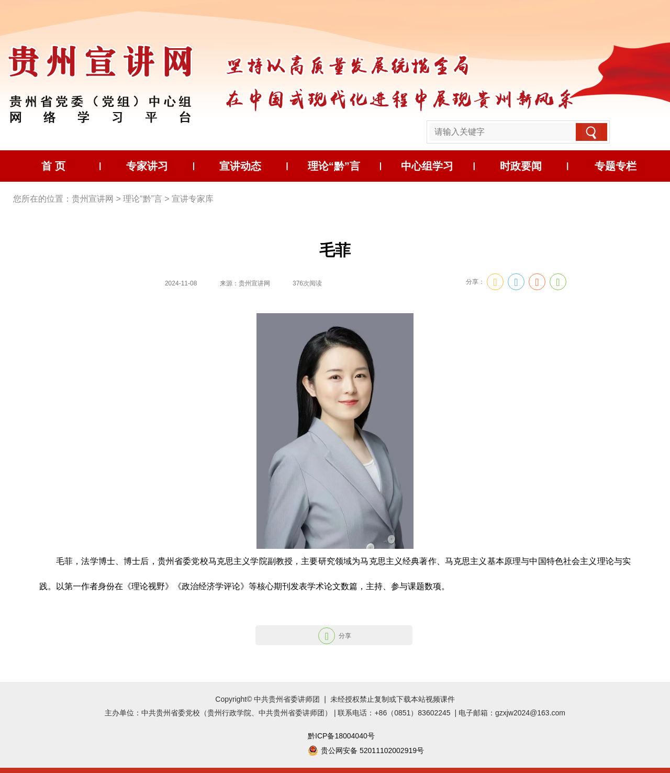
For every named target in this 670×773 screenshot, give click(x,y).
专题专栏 (615, 166)
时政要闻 (521, 166)
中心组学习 (427, 166)
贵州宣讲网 (93, 198)
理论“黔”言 (334, 166)
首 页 (53, 166)
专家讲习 (147, 166)
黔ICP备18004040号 (341, 736)
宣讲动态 (240, 166)
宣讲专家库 (193, 198)
